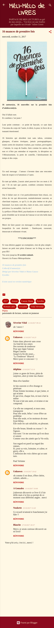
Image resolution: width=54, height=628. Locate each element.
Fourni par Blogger (27, 622)
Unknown (17, 337)
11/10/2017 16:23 (30, 337)
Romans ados (9, 306)
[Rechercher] (50, 5)
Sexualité (23, 306)
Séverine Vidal (20, 323)
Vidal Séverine (37, 306)
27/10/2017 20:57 (28, 525)
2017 (5, 301)
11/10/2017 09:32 (34, 323)
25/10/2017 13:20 (29, 508)
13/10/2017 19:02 (30, 471)
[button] (50, 32)
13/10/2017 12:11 (28, 369)
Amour (14, 301)
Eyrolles (40, 301)
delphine (17, 369)
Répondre (18, 331)
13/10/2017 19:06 (31, 488)
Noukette (17, 508)
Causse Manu (27, 301)
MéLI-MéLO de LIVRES (27, 10)
